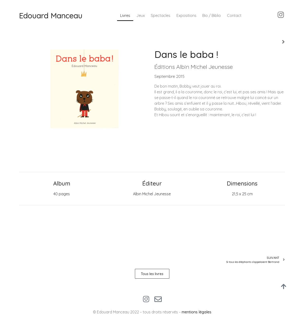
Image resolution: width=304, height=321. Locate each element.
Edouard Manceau (50, 15)
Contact (234, 15)
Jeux (140, 15)
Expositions (186, 15)
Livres (125, 15)
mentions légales (196, 312)
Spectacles (160, 15)
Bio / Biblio (211, 15)
